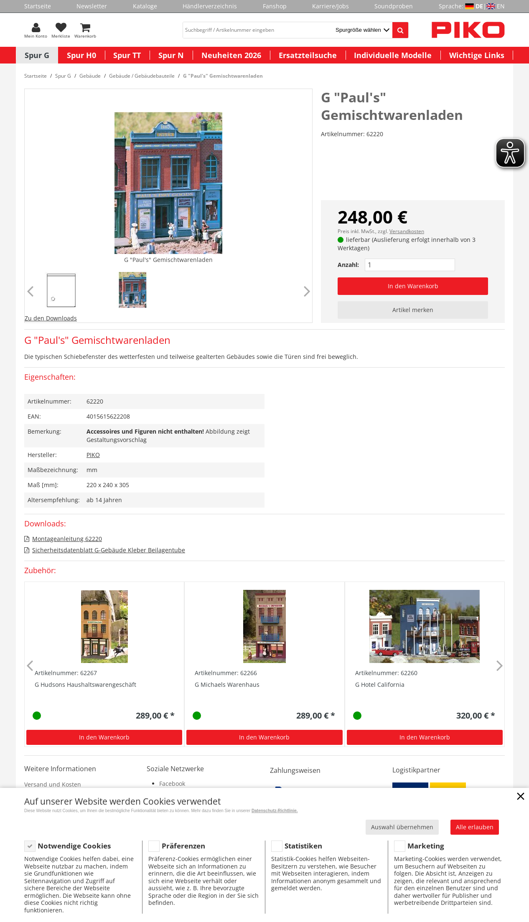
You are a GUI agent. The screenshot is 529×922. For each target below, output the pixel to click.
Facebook (172, 783)
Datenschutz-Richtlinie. (275, 810)
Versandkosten (406, 231)
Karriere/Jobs (330, 6)
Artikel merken (412, 310)
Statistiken (303, 846)
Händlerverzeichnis (210, 6)
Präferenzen (183, 846)
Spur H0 (81, 55)
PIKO (93, 455)
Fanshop (275, 6)
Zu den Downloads (51, 318)
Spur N (171, 55)
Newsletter (91, 6)
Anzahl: (348, 265)
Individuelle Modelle (393, 55)
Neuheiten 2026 (231, 55)
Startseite (37, 6)
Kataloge (145, 6)
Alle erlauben (474, 827)
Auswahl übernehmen (402, 827)
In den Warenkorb (413, 286)
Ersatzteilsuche (308, 55)
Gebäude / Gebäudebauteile (142, 75)
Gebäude (90, 75)
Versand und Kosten (52, 784)
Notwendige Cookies (74, 846)
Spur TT (127, 55)
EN (501, 6)
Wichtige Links (476, 55)
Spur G (37, 55)
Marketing (425, 846)
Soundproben (393, 6)
